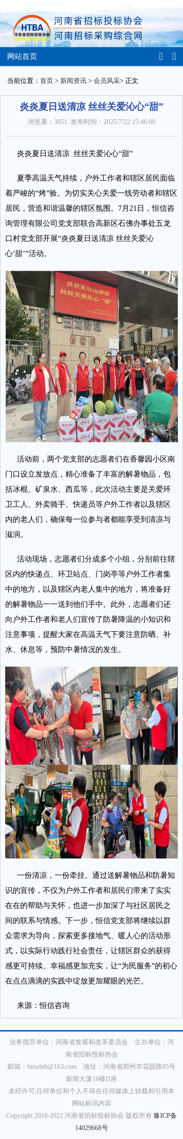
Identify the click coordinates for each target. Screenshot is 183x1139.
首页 (46, 80)
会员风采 (107, 80)
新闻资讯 (73, 80)
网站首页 (22, 56)
